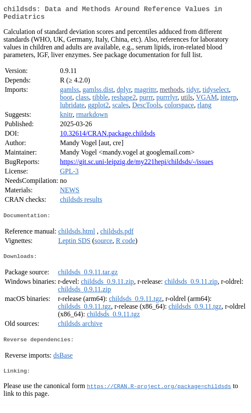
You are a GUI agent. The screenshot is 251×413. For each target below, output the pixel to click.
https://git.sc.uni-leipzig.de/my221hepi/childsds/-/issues (136, 165)
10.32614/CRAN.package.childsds (107, 136)
